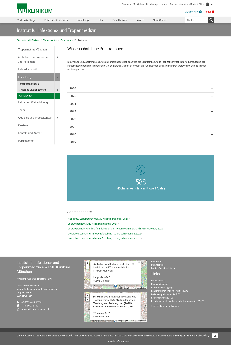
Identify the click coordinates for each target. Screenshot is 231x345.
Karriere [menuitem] (140, 20)
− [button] (87, 267)
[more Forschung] (58, 77)
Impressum (156, 261)
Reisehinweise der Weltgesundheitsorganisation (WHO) (177, 301)
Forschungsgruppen (28, 83)
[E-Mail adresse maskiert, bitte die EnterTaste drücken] (33, 309)
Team (21, 110)
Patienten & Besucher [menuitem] (56, 20)
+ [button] (87, 263)
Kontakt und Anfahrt (30, 133)
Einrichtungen (152, 4)
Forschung (66, 40)
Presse (173, 4)
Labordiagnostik (28, 69)
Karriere (23, 125)
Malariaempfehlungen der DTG (165, 294)
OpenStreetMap (130, 288)
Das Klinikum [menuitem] (119, 20)
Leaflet (118, 288)
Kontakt (164, 4)
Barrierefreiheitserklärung (163, 268)
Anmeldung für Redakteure (166, 306)
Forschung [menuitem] (83, 20)
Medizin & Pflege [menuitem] (26, 20)
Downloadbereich (159, 284)
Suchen (211, 20)
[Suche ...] (196, 20)
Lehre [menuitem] (101, 20)
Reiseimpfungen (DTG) (162, 298)
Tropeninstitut (50, 40)
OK (215, 336)
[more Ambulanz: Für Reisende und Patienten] (58, 57)
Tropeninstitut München (32, 49)
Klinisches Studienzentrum (32, 89)
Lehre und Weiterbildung (33, 102)
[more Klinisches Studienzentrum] (58, 90)
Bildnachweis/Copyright (162, 287)
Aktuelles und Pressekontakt (35, 117)
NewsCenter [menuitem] (159, 20)
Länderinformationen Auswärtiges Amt (169, 291)
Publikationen (25, 95)
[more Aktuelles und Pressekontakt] (58, 118)
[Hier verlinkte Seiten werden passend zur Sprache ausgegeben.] (210, 4)
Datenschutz (157, 265)
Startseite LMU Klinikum (133, 4)
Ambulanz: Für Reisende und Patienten (33, 59)
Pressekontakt (158, 280)
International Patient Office (191, 4)
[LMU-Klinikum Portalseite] (34, 8)
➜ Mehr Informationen (119, 341)
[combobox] (199, 20)
